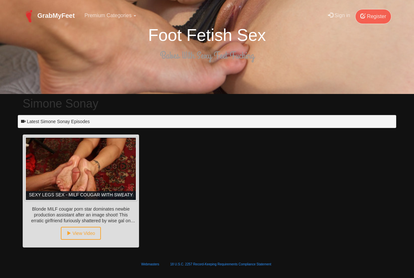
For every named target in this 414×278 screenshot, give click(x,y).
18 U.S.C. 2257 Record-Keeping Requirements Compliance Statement (220, 264)
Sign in (339, 15)
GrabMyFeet (49, 16)
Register (373, 16)
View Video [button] (81, 233)
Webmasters (150, 264)
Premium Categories (110, 15)
